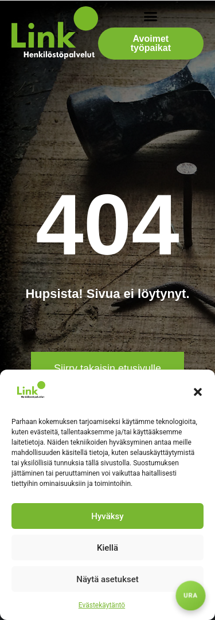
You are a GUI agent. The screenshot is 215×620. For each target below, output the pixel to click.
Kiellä (107, 548)
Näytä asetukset (107, 579)
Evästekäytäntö (102, 605)
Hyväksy (107, 516)
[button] (198, 392)
